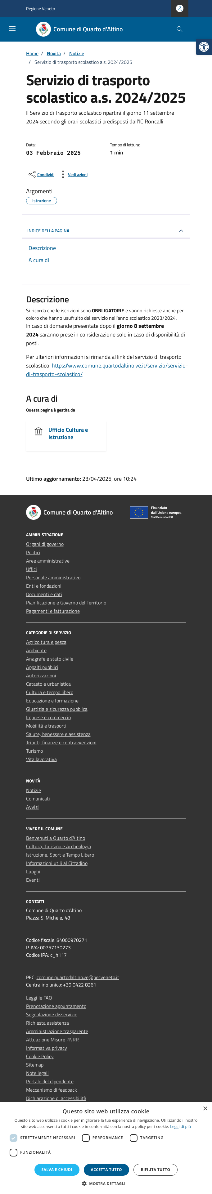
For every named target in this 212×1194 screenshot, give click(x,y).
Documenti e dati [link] (44, 594)
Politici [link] (33, 552)
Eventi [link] (33, 880)
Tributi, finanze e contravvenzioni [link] (61, 742)
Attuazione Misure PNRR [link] (52, 1039)
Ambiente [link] (36, 650)
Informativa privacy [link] (46, 1048)
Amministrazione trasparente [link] (57, 1031)
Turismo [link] (34, 751)
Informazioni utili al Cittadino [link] (57, 863)
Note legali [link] (37, 1073)
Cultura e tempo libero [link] (49, 692)
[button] (106, 1183)
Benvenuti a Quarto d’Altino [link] (55, 838)
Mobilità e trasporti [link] (46, 725)
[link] (204, 47)
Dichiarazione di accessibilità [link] (56, 1098)
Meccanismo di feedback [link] (51, 1090)
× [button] (205, 1109)
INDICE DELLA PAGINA (48, 230)
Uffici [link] (31, 569)
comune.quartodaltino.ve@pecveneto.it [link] (78, 977)
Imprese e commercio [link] (48, 717)
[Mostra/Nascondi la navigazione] (12, 28)
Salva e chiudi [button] (57, 1169)
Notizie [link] (33, 790)
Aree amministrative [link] (48, 560)
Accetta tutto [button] (106, 1169)
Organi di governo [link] (45, 544)
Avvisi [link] (32, 807)
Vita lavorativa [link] (41, 759)
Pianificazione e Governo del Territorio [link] (66, 602)
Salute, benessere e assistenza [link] (58, 734)
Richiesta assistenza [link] (47, 1023)
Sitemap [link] (34, 1064)
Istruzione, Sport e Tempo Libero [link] (60, 854)
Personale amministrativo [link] (53, 577)
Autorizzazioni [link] (41, 675)
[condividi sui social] (41, 174)
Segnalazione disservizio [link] (51, 1014)
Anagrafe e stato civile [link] (49, 658)
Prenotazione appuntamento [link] (56, 1006)
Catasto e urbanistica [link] (48, 684)
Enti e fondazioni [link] (43, 586)
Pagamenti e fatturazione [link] (53, 611)
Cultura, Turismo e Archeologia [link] (58, 846)
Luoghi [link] (33, 871)
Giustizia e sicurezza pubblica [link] (57, 709)
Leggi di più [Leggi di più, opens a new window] (180, 1126)
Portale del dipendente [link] (50, 1081)
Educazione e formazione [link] (52, 700)
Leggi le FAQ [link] (39, 997)
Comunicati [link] (38, 798)
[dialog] (106, 1148)
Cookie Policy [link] (40, 1056)
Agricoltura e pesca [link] (46, 642)
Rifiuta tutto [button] (155, 1169)
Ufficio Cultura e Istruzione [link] (68, 433)
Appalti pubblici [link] (42, 667)
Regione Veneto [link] (40, 8)
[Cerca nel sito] (179, 29)
